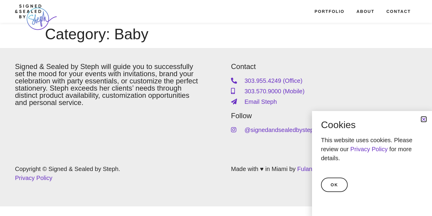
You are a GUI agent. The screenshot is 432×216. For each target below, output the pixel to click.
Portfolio (330, 11)
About (365, 11)
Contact (398, 11)
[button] (424, 119)
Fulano (306, 169)
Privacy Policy (33, 178)
